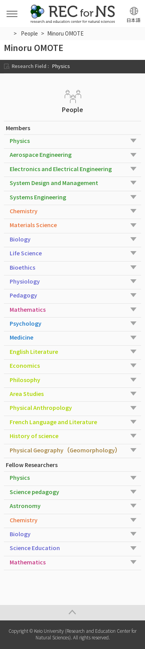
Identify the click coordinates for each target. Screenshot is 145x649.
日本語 (133, 20)
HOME (7, 33)
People (29, 33)
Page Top (72, 612)
